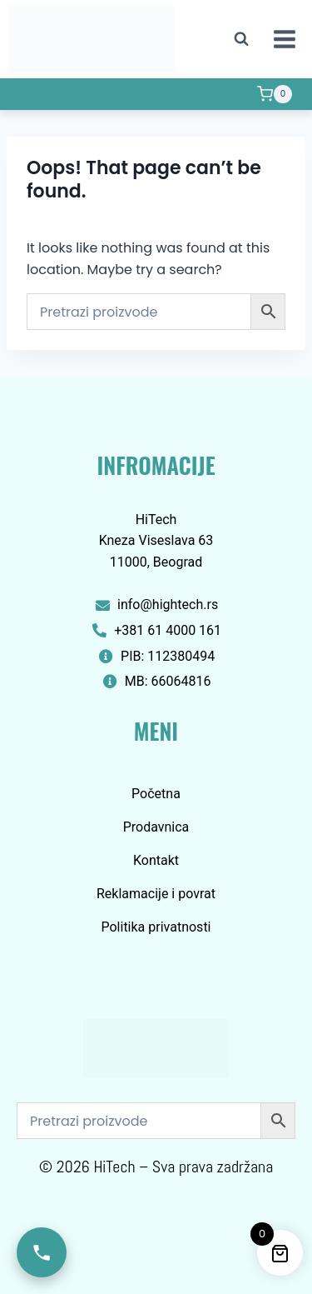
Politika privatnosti (155, 927)
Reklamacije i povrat (156, 894)
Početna (156, 794)
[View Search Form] (241, 39)
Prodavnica (156, 827)
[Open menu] (284, 39)
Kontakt (156, 860)
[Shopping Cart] (274, 94)
